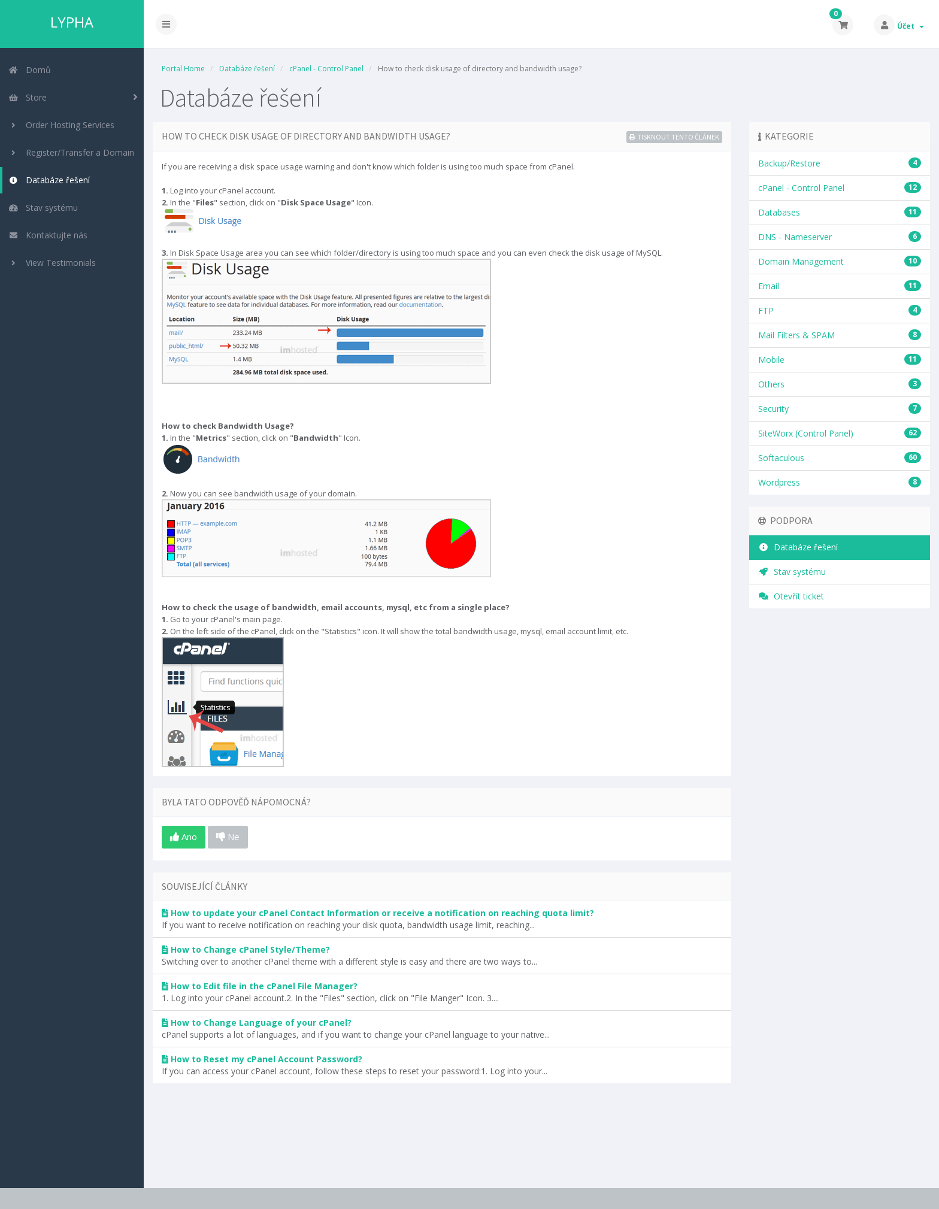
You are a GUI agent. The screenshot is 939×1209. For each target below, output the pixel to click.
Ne (228, 837)
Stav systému (43, 207)
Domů (29, 69)
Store (27, 97)
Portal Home (183, 68)
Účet (910, 26)
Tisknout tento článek (674, 136)
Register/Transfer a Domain (71, 152)
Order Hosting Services (61, 125)
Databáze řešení (49, 180)
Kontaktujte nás (47, 235)
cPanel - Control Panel (326, 68)
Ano (183, 837)
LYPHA (71, 22)
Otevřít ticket (791, 596)
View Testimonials (52, 262)
